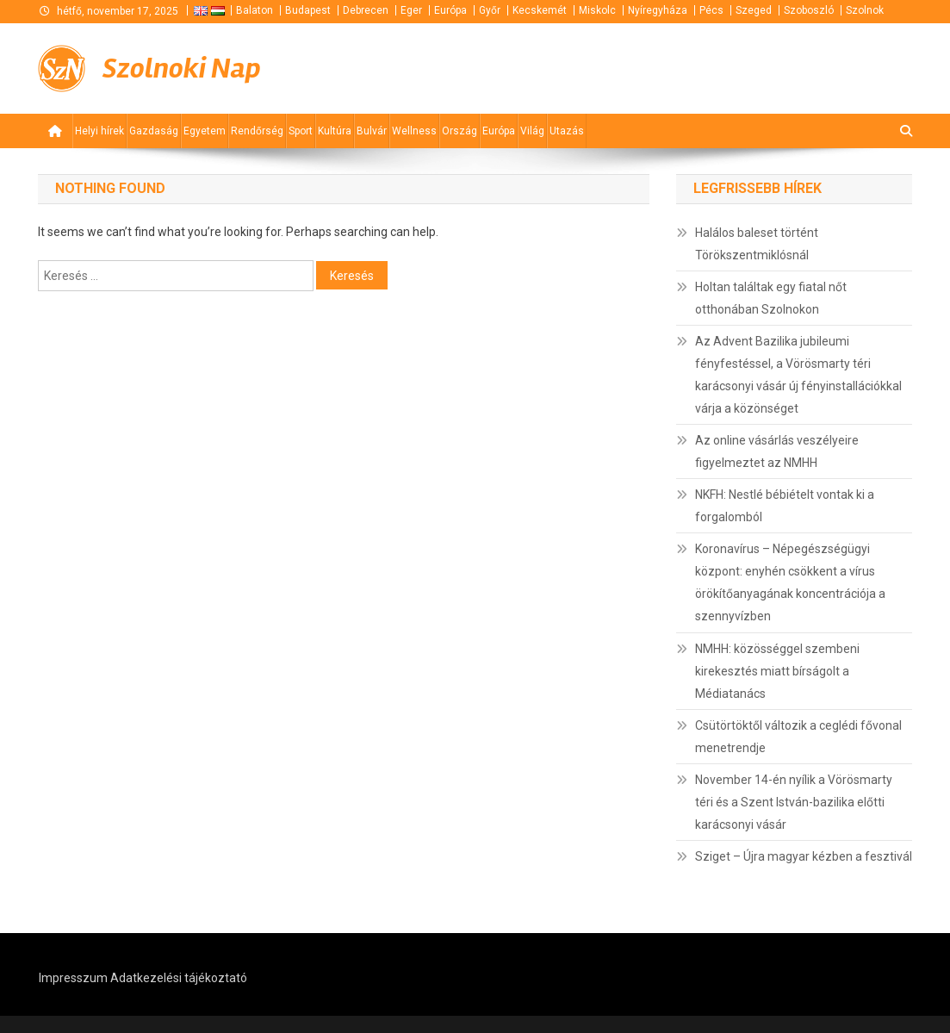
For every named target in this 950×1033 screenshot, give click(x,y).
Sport (301, 131)
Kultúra (334, 131)
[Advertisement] (705, 67)
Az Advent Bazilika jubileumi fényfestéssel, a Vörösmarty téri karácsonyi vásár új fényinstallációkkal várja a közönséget (798, 374)
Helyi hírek (99, 131)
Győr (489, 10)
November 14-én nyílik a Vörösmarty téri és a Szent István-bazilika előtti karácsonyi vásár (793, 802)
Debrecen (365, 10)
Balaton (254, 10)
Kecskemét (539, 10)
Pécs (711, 10)
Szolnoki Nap (181, 68)
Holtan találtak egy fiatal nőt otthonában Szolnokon (771, 298)
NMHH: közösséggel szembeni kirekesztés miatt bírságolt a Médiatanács (777, 671)
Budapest (308, 10)
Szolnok (865, 10)
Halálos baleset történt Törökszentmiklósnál (756, 244)
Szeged (754, 10)
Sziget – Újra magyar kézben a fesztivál (803, 856)
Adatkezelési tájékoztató (178, 978)
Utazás (567, 131)
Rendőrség (257, 131)
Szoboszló (809, 10)
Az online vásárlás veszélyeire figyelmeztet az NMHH (777, 451)
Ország (459, 131)
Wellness (414, 131)
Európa (450, 10)
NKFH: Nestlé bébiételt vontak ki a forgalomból (784, 506)
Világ (532, 131)
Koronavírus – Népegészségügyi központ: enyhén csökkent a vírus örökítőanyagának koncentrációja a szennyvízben (790, 582)
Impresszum (73, 978)
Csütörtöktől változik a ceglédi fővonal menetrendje (798, 737)
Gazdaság (153, 131)
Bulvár (372, 131)
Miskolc (597, 10)
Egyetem (204, 131)
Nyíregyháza (657, 10)
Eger (411, 10)
